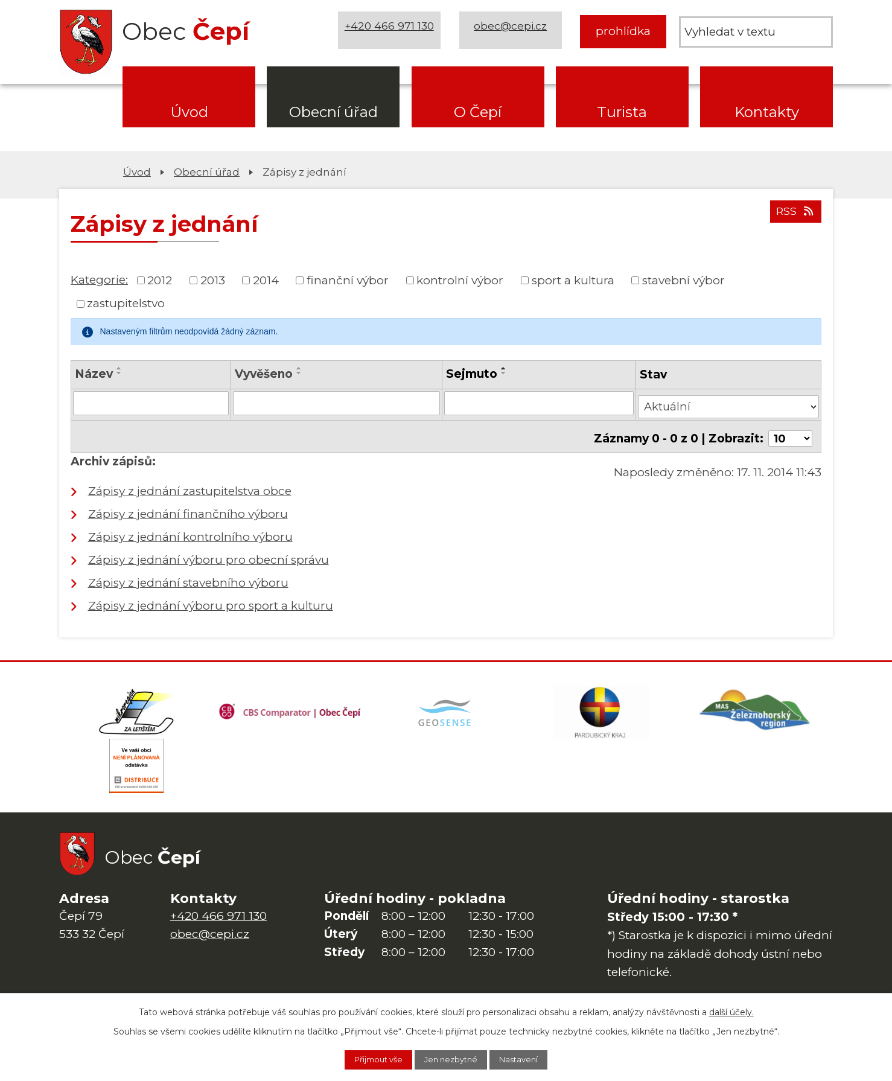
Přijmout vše (368, 1058)
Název (94, 374)
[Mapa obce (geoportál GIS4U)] (446, 708)
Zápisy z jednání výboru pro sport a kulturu (210, 599)
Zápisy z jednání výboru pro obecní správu (208, 553)
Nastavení (530, 1058)
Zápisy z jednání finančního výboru (188, 507)
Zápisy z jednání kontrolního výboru (190, 530)
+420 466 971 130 (392, 31)
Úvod (189, 112)
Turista (622, 112)
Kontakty (766, 112)
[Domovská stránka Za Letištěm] (136, 708)
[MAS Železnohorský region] (755, 708)
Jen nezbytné (452, 1058)
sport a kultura (573, 280)
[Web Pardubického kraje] (600, 708)
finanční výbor (348, 280)
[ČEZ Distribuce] (136, 769)
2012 (159, 280)
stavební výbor (683, 280)
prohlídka (623, 31)
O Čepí (478, 112)
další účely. (731, 1009)
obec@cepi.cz (513, 31)
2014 (266, 280)
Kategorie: (99, 280)
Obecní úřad (333, 112)
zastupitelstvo (126, 303)
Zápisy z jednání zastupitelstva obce (189, 484)
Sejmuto (472, 374)
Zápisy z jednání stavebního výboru (188, 576)
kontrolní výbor (459, 280)
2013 (212, 280)
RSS (793, 216)
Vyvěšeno (266, 374)
